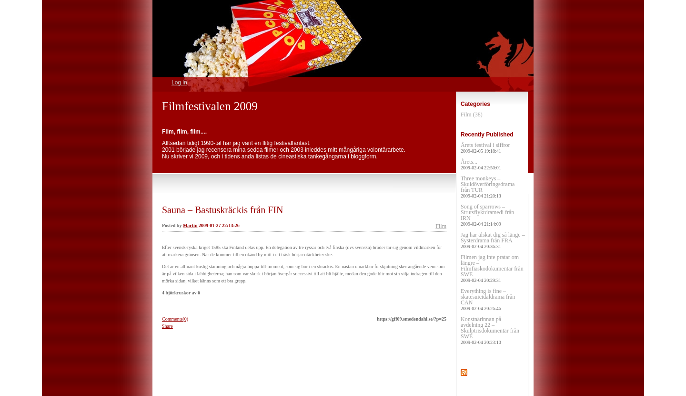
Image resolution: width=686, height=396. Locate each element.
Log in (179, 82)
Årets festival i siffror (485, 148)
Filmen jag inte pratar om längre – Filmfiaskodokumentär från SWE (492, 268)
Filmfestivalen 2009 (210, 106)
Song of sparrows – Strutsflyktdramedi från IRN (487, 215)
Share (167, 326)
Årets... (481, 164)
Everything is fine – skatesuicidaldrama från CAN (488, 299)
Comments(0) (175, 319)
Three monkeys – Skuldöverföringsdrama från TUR (487, 186)
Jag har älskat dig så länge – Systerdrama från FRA (493, 240)
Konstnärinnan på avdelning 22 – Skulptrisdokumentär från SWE (490, 330)
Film (440, 226)
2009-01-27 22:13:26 (219, 225)
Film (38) (472, 114)
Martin (190, 225)
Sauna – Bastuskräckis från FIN (222, 210)
